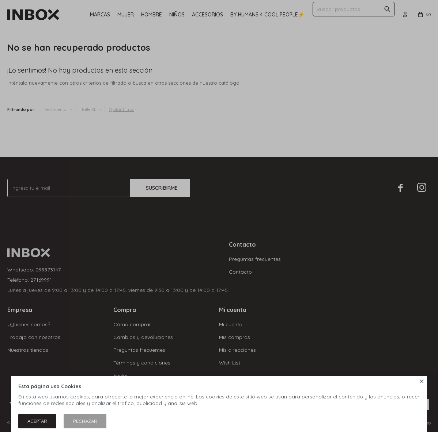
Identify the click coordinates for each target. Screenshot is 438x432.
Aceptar (37, 421)
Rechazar (85, 421)
